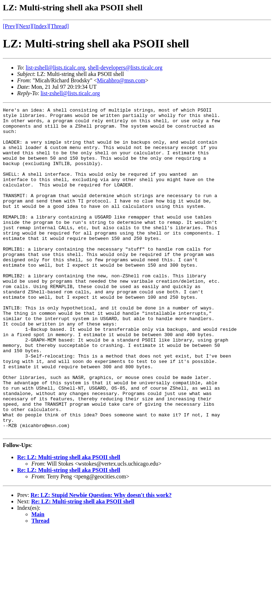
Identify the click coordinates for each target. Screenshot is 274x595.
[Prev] (10, 26)
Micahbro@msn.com (121, 80)
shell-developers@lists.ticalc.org (125, 68)
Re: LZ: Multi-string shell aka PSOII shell (68, 522)
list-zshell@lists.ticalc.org (55, 68)
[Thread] (59, 26)
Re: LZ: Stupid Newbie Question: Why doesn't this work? (101, 560)
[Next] (24, 26)
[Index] (40, 26)
